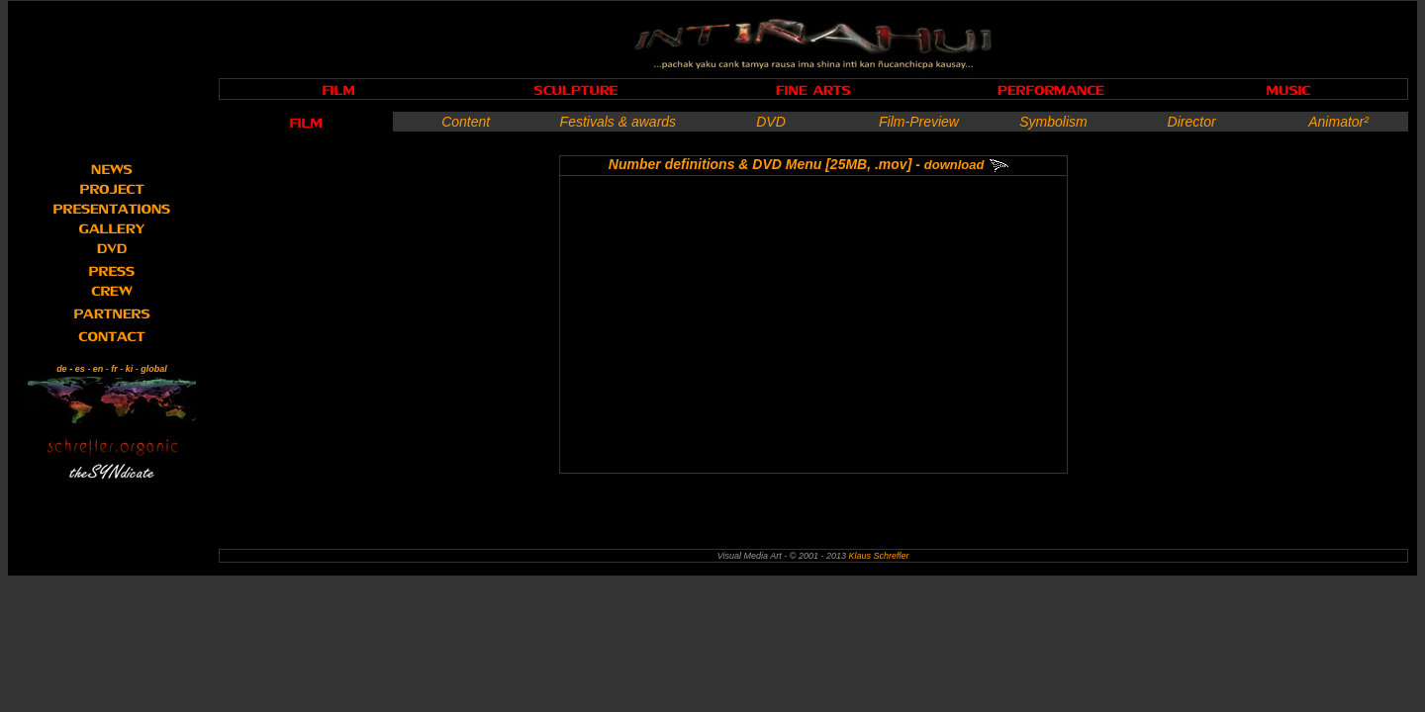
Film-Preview (919, 122)
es (80, 369)
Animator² (1338, 122)
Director (1192, 122)
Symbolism (1053, 122)
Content (465, 122)
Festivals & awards (618, 122)
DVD (771, 122)
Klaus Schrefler (878, 556)
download (954, 164)
